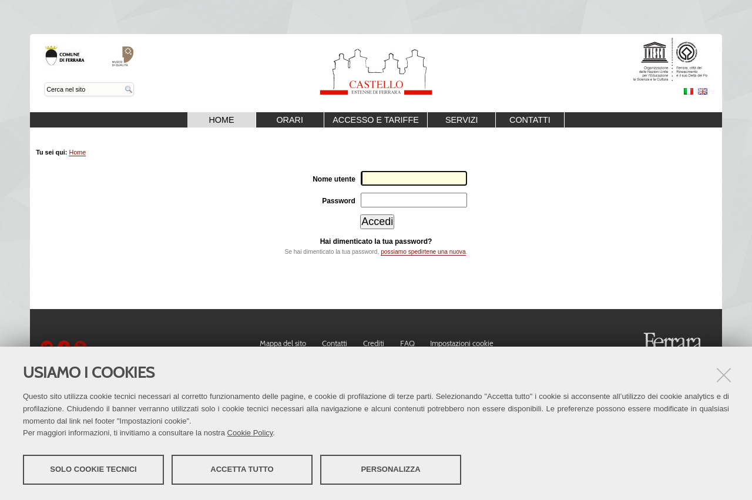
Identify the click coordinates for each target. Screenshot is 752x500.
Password (338, 201)
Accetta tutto (241, 469)
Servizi (461, 120)
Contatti (529, 120)
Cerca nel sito (44, 82)
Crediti (373, 343)
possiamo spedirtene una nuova (423, 252)
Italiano (688, 91)
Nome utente (334, 179)
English (702, 91)
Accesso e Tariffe (376, 120)
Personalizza (390, 469)
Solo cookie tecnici (93, 469)
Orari (289, 120)
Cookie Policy (250, 432)
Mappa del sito (283, 343)
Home (221, 120)
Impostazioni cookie (462, 343)
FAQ (407, 343)
